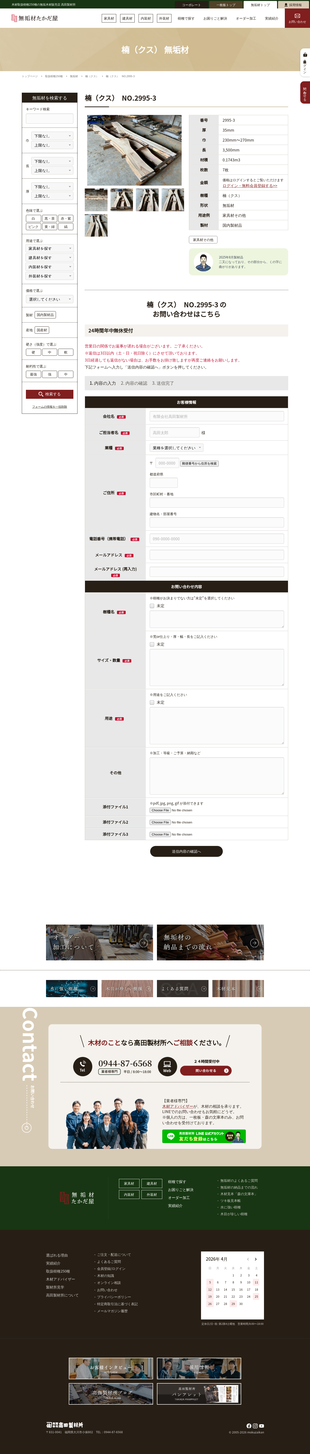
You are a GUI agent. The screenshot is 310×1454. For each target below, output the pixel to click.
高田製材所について (62, 1294)
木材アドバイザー (177, 1106)
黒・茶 (50, 218)
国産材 (42, 329)
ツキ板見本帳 (230, 1200)
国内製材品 (45, 314)
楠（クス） (92, 76)
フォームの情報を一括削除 (49, 406)
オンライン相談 (109, 1282)
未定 (157, 606)
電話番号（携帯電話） (114, 539)
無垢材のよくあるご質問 (239, 1180)
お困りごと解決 (215, 18)
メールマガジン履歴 (112, 1310)
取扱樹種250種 (54, 76)
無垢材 (74, 76)
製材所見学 (55, 1286)
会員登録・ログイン (305, 65)
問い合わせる (305, 92)
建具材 (127, 18)
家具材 (109, 18)
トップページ (30, 76)
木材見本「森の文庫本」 (239, 1193)
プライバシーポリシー (114, 1296)
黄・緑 (50, 226)
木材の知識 (105, 1275)
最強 (33, 374)
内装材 (146, 18)
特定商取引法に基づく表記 (117, 1303)
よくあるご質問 (109, 1261)
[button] (255, 1259)
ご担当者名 (108, 432)
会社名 (109, 416)
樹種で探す (186, 18)
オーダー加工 (246, 18)
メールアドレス (108, 555)
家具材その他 (203, 239)
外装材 (164, 18)
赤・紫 (66, 218)
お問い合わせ (297, 19)
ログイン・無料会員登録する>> (250, 185)
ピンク (33, 226)
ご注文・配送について (114, 1254)
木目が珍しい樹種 (234, 1213)
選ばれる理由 (57, 1255)
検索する (53, 394)
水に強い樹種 (230, 1207)
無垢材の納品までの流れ (239, 1187)
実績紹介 (272, 18)
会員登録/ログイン (111, 1268)
